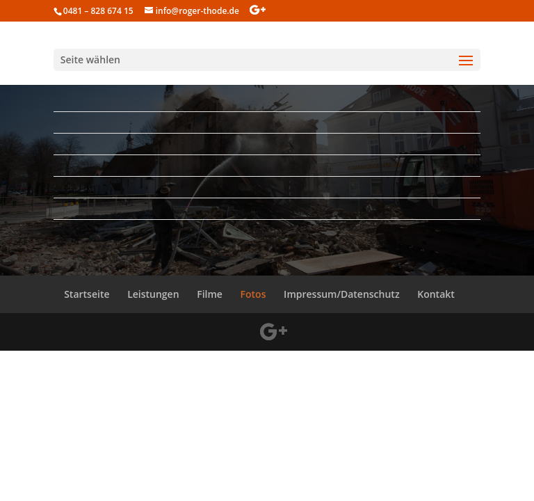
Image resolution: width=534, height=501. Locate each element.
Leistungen (153, 294)
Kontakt (436, 294)
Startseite (86, 294)
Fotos (253, 294)
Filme (209, 294)
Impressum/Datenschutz (341, 294)
